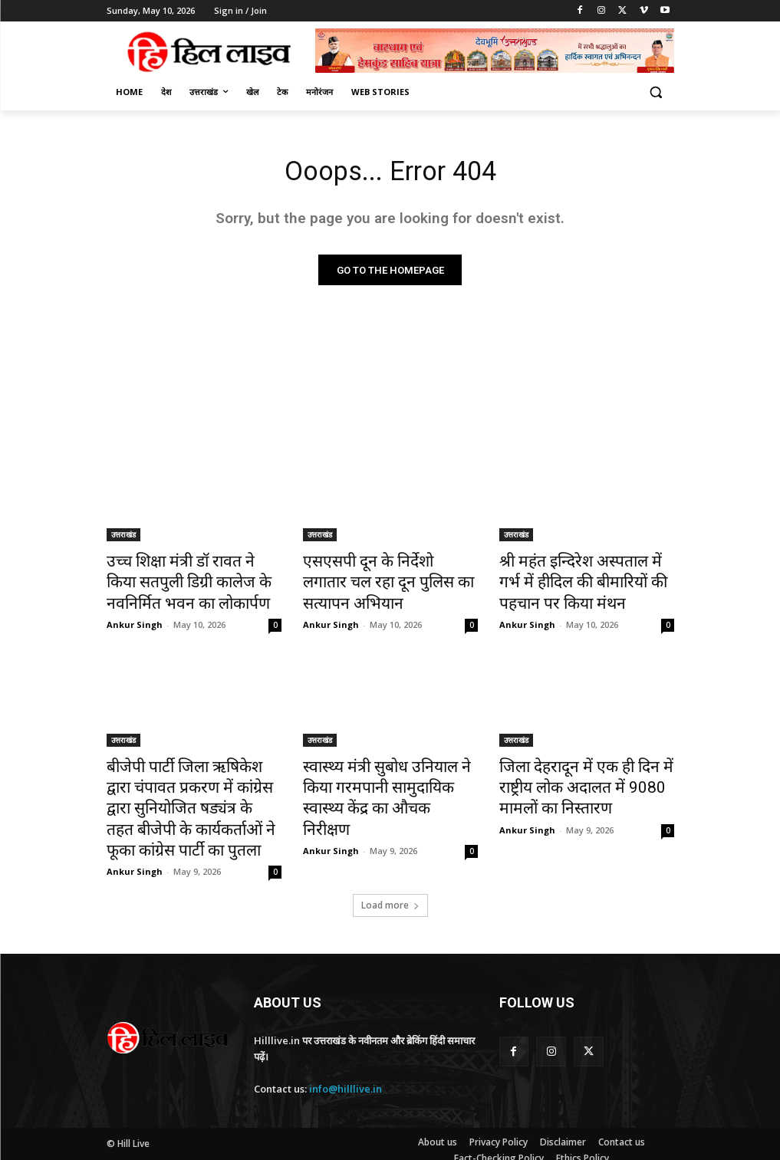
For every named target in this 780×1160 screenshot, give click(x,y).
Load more (390, 877)
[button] (656, 92)
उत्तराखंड (123, 538)
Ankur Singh (135, 617)
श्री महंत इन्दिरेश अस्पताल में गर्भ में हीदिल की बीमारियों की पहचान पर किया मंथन (580, 580)
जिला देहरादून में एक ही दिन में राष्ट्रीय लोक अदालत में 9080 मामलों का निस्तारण (583, 774)
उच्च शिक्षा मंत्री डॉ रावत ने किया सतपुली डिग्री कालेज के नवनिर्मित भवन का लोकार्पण (183, 580)
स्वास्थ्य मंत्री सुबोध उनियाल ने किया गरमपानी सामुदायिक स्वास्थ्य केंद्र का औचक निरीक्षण (386, 774)
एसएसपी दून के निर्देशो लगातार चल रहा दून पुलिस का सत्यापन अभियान (384, 572)
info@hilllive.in (345, 1061)
